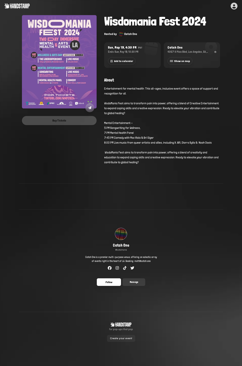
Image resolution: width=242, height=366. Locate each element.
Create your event (121, 338)
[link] (121, 240)
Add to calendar (121, 61)
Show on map (180, 61)
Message (134, 281)
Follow (108, 282)
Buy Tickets (59, 120)
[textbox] (162, 128)
